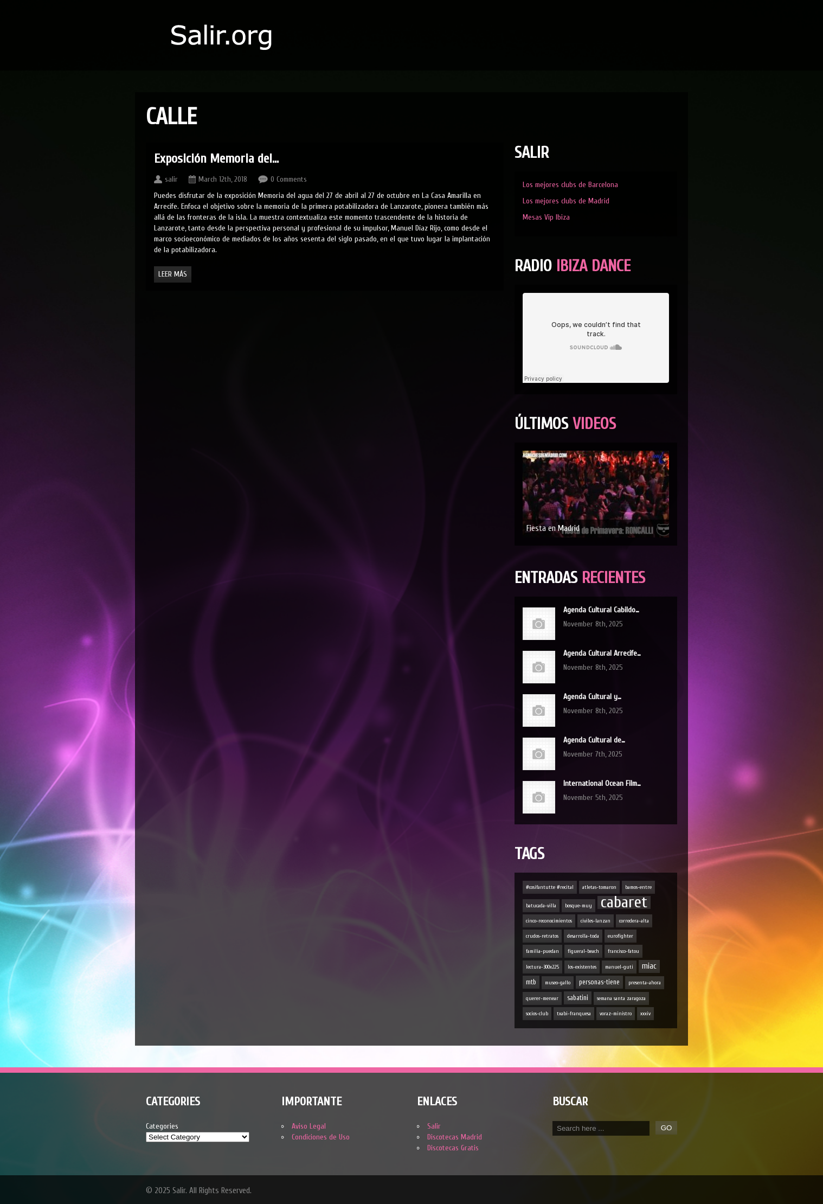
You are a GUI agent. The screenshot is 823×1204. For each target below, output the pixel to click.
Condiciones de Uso (321, 1137)
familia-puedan (542, 951)
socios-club (537, 1013)
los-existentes (582, 967)
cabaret (624, 902)
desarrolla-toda (583, 936)
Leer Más (172, 274)
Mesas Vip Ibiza (546, 217)
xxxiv (645, 1013)
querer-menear (542, 998)
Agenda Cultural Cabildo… (601, 609)
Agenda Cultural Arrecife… (602, 653)
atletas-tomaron (599, 887)
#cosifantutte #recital (550, 887)
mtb (531, 982)
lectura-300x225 (542, 967)
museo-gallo (557, 982)
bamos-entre (638, 887)
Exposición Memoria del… (216, 158)
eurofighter (620, 936)
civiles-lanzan (595, 921)
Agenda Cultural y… (592, 696)
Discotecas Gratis (453, 1147)
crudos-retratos (542, 936)
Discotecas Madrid (454, 1137)
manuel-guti (619, 967)
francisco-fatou (623, 951)
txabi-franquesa (574, 1013)
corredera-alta (634, 921)
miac (649, 966)
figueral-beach (583, 951)
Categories (162, 1126)
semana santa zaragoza (621, 998)
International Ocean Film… (602, 783)
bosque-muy (578, 905)
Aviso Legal (309, 1126)
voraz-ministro (616, 1013)
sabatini (577, 998)
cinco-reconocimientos (549, 921)
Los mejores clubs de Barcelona (570, 184)
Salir (434, 1126)
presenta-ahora (644, 982)
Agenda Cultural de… (594, 740)
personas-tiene (599, 982)
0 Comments (289, 179)
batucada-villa (541, 905)
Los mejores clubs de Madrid (566, 201)
